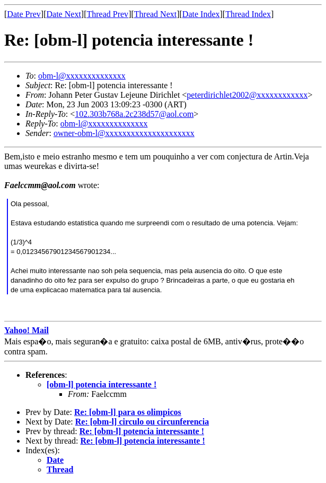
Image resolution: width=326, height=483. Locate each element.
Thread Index (248, 14)
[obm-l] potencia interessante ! (101, 384)
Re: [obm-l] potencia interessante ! (142, 431)
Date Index (201, 14)
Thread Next (155, 14)
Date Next (64, 14)
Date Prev (24, 14)
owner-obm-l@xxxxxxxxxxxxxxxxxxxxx (124, 133)
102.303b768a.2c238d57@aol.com (134, 113)
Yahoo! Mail (26, 330)
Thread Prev (107, 14)
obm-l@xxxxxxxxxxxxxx (82, 75)
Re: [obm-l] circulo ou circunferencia (142, 421)
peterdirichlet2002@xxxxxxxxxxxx (247, 94)
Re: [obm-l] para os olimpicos (127, 412)
